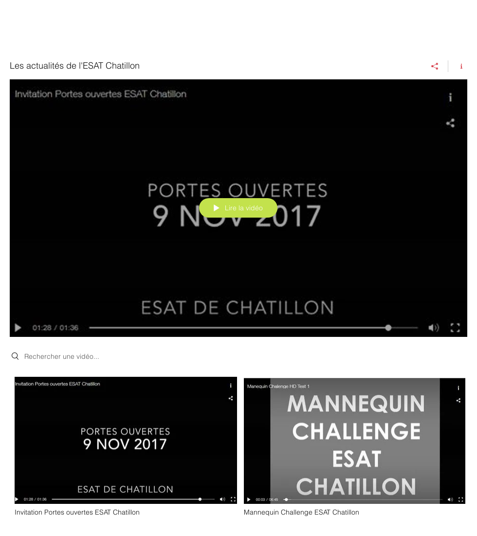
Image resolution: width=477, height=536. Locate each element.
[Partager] (435, 66)
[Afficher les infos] (457, 66)
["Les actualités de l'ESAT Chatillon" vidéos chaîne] (238, 449)
